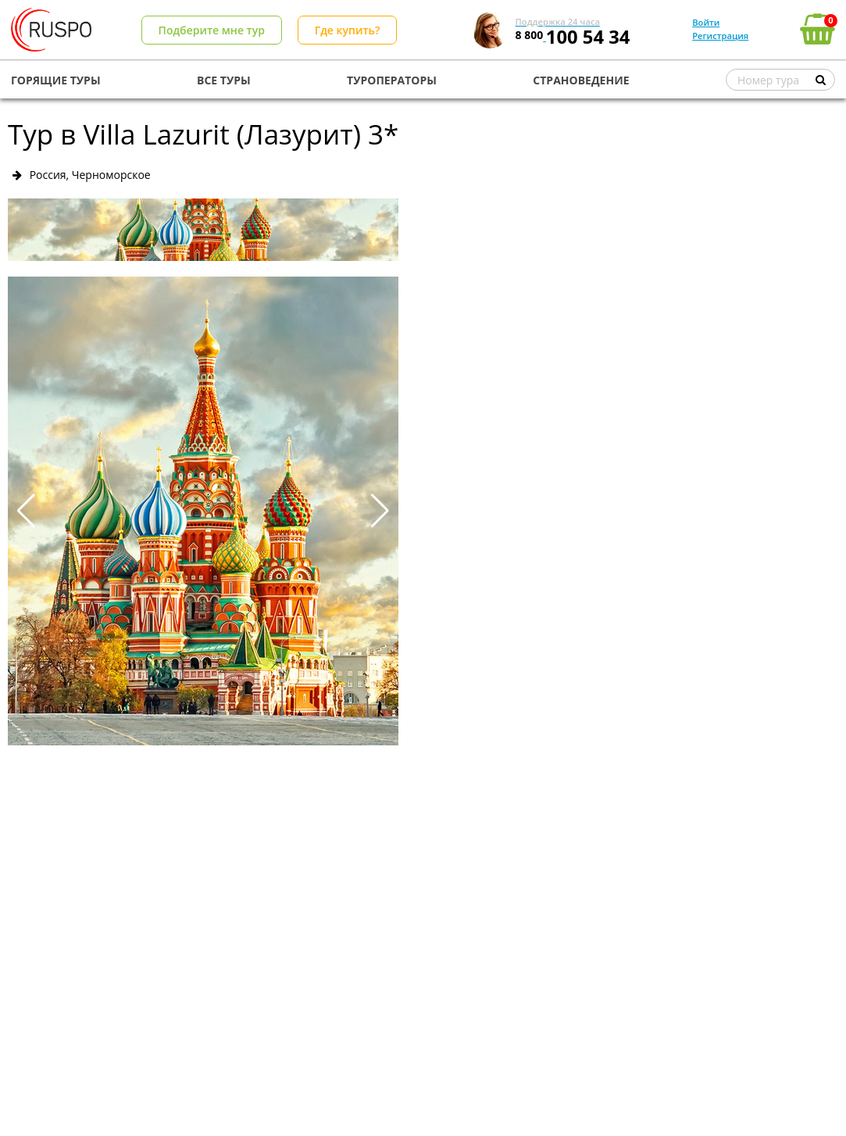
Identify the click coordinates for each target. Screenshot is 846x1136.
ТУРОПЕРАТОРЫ (392, 80)
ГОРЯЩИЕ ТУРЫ (56, 80)
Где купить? (347, 30)
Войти (705, 22)
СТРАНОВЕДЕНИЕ (581, 80)
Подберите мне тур (212, 30)
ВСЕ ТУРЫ (224, 80)
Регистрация (720, 35)
